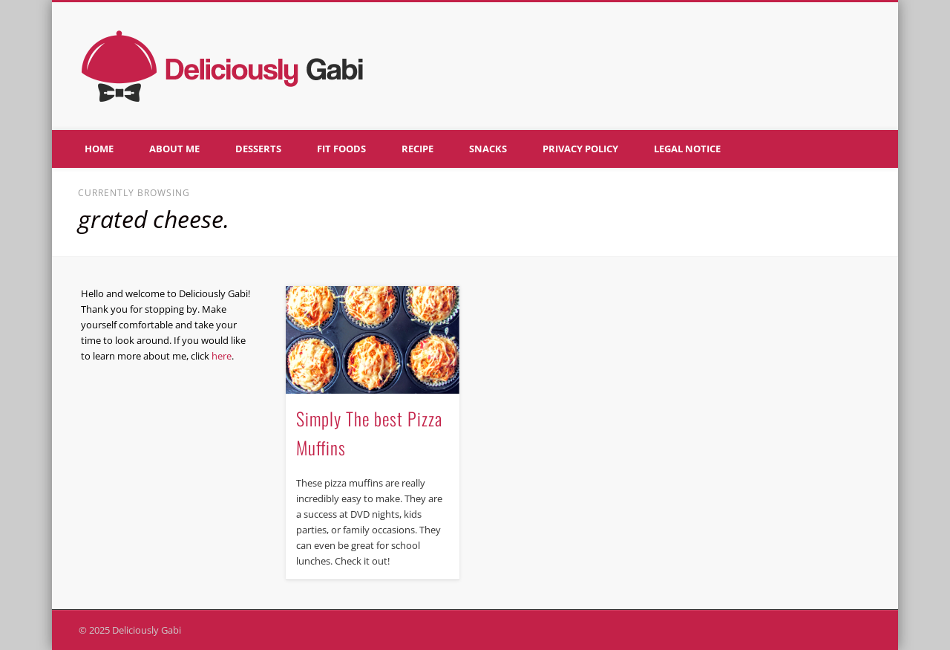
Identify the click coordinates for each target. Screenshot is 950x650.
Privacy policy (580, 148)
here (222, 356)
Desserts (258, 148)
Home (99, 148)
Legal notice (687, 148)
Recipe (417, 148)
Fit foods (341, 148)
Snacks (488, 148)
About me (174, 148)
